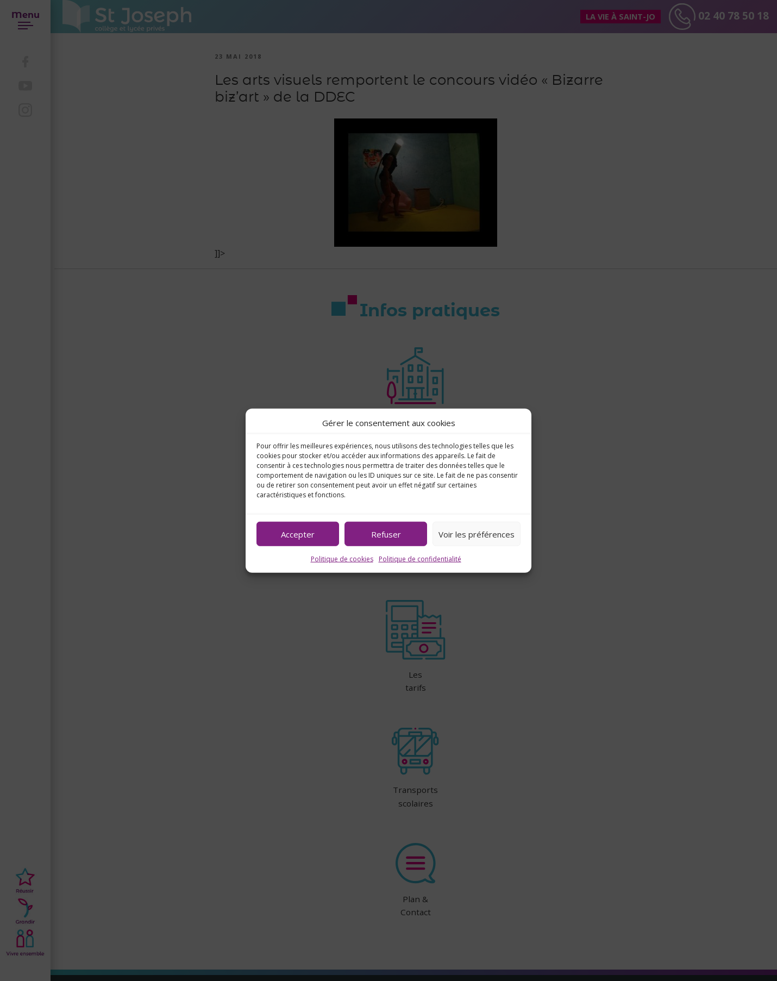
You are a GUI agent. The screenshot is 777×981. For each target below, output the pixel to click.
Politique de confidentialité (420, 559)
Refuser (386, 533)
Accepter (298, 533)
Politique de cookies (342, 559)
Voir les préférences (476, 533)
